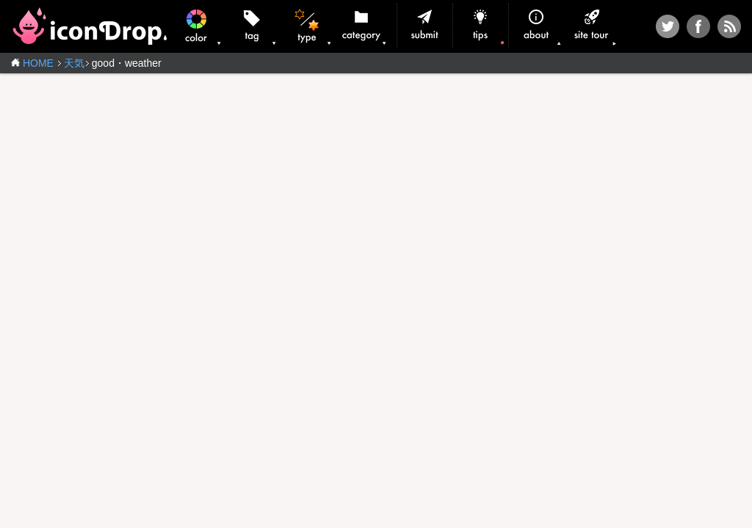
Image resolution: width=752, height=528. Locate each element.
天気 (74, 63)
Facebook (698, 26)
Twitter (667, 26)
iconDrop (89, 26)
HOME (38, 63)
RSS (729, 26)
